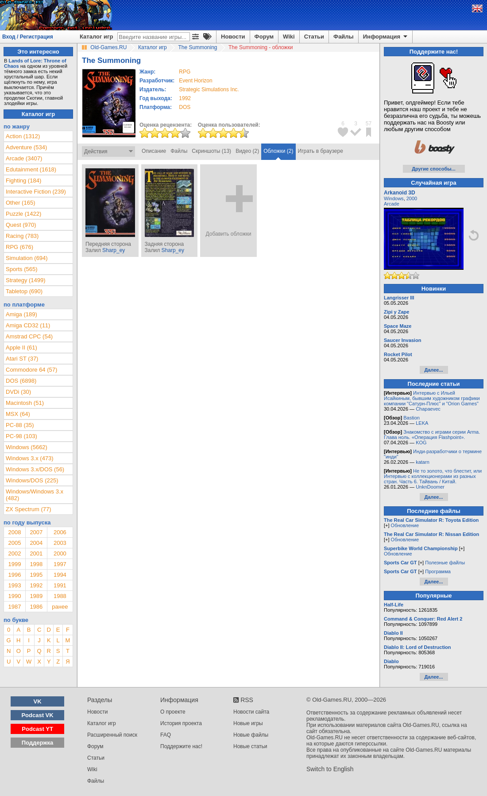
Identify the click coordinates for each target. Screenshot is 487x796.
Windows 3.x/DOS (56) (35, 469)
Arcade (391, 203)
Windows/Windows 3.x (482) (34, 494)
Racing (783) (22, 236)
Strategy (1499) (26, 280)
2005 (14, 543)
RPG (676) (19, 247)
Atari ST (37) (22, 358)
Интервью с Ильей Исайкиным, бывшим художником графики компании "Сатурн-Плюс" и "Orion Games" (432, 398)
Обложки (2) (278, 151)
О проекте (173, 712)
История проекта (181, 723)
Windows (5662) (26, 447)
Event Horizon (195, 81)
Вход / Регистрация (27, 37)
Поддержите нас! (181, 746)
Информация (386, 36)
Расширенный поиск (112, 735)
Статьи (314, 36)
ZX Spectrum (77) (28, 509)
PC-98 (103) (21, 436)
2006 (60, 532)
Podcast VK (37, 715)
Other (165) (20, 202)
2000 (60, 553)
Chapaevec (428, 409)
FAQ (165, 735)
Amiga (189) (21, 314)
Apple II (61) (21, 347)
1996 (14, 574)
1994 (60, 574)
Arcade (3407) (24, 158)
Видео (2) (247, 151)
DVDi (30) (18, 391)
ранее (60, 606)
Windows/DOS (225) (32, 480)
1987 (14, 606)
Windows (394, 198)
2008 (14, 532)
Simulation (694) (27, 258)
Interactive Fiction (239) (36, 191)
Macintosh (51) (25, 403)
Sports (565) (22, 269)
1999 (14, 564)
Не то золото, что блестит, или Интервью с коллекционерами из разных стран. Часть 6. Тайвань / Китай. (433, 476)
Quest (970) (21, 224)
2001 (36, 553)
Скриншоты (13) (211, 151)
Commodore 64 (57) (31, 369)
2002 (14, 553)
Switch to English (330, 769)
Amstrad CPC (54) (29, 336)
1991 (60, 585)
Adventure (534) (26, 147)
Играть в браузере (320, 151)
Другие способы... (434, 168)
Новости (233, 36)
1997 (60, 564)
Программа (438, 571)
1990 (14, 596)
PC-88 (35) (20, 425)
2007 (36, 532)
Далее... (433, 370)
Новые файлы (250, 735)
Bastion (411, 417)
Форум (264, 36)
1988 (60, 596)
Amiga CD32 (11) (28, 325)
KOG (421, 442)
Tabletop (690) (24, 291)
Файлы (343, 36)
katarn (422, 462)
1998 (36, 564)
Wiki (289, 36)
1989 (36, 596)
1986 (36, 606)
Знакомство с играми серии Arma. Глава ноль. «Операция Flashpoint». (432, 434)
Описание (154, 151)
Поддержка (38, 742)
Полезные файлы (445, 562)
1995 (36, 574)
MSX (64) (18, 414)
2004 (36, 543)
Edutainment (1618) (31, 169)
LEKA (422, 423)
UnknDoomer (430, 486)
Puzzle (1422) (23, 213)
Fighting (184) (23, 180)
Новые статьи (250, 746)
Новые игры (248, 723)
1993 (14, 585)
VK (38, 701)
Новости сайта (251, 712)
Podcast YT (37, 729)
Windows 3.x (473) (30, 458)
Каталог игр (96, 36)
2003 (60, 543)
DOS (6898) (21, 380)
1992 (185, 98)
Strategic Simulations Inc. (209, 89)
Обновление (405, 525)
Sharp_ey (113, 250)
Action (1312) (23, 136)
